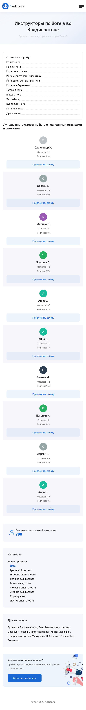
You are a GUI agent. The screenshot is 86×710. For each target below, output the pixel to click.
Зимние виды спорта (22, 591)
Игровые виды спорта (23, 574)
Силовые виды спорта (23, 587)
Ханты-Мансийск (60, 631)
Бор (72, 636)
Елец (41, 627)
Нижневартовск (40, 631)
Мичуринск (38, 636)
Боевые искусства (20, 583)
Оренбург (13, 631)
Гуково (27, 636)
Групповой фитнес (20, 570)
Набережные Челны (57, 636)
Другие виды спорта (22, 600)
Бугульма (13, 627)
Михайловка (52, 627)
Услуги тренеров (17, 561)
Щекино (65, 627)
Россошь (25, 631)
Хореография (18, 596)
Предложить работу (43, 164)
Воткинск (13, 640)
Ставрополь (15, 636)
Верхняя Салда (28, 627)
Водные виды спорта (22, 578)
